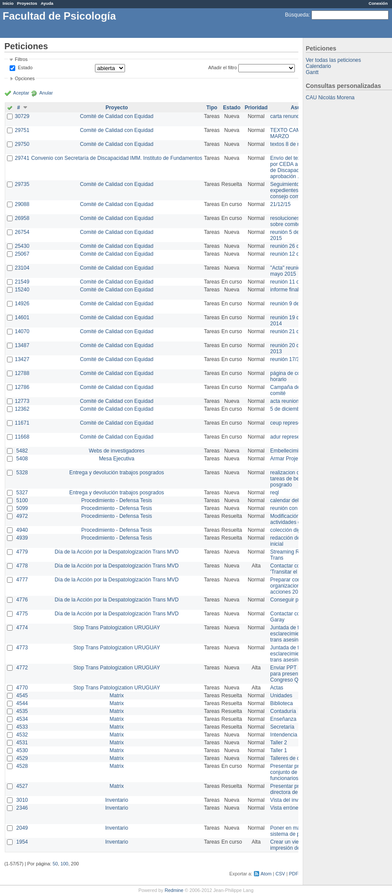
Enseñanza (283, 719)
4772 (22, 668)
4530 (22, 750)
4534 (22, 719)
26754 (22, 232)
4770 (22, 688)
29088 (22, 204)
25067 (22, 254)
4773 (22, 648)
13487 (22, 345)
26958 (22, 218)
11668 (22, 437)
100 (64, 863)
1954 (22, 842)
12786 (22, 387)
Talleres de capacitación (298, 758)
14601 (22, 317)
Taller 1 (278, 750)
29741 (22, 158)
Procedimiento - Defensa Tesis (116, 500)
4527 (22, 786)
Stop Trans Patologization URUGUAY (116, 628)
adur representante (292, 437)
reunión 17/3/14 (288, 359)
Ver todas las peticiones (333, 60)
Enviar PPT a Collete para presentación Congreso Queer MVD (296, 674)
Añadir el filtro (222, 67)
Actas (276, 688)
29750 (22, 144)
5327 (22, 493)
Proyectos (27, 3)
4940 (22, 530)
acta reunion (284, 401)
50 (55, 863)
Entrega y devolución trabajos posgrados (116, 472)
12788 (22, 373)
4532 (22, 735)
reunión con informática (297, 508)
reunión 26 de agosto (294, 246)
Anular (46, 92)
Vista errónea (285, 808)
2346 (22, 808)
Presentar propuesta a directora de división (296, 789)
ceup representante (292, 423)
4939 (22, 538)
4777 (22, 580)
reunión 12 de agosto (294, 254)
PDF (293, 873)
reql (274, 493)
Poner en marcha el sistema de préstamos (295, 831)
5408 (22, 459)
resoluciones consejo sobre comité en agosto (297, 221)
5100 (22, 500)
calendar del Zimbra (293, 500)
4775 (22, 614)
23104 (22, 268)
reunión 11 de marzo (294, 282)
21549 (22, 282)
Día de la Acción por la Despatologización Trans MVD (116, 552)
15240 (22, 290)
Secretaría (282, 727)
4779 (22, 552)
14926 (22, 304)
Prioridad (256, 108)
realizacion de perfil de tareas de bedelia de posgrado (296, 478)
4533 (22, 727)
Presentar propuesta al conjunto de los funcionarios (296, 772)
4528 (22, 766)
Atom (265, 873)
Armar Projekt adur (292, 459)
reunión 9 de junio (290, 304)
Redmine (174, 890)
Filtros (21, 59)
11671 (22, 423)
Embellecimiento (289, 451)
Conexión (378, 3)
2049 (22, 828)
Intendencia (283, 735)
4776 (22, 600)
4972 (22, 516)
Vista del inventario (292, 800)
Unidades (281, 695)
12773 (22, 401)
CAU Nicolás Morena (330, 98)
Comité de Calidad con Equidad (116, 116)
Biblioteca (281, 703)
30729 (22, 116)
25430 (22, 246)
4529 (22, 758)
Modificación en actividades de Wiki (292, 519)
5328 (22, 472)
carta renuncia (286, 116)
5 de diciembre (287, 409)
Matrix (116, 695)
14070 (22, 331)
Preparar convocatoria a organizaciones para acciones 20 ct (298, 586)
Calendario (318, 66)
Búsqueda (296, 15)
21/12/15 (280, 204)
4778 (22, 566)
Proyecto (116, 108)
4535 (22, 711)
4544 (22, 703)
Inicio (8, 3)
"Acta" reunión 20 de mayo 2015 (294, 271)
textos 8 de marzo (290, 144)
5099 (22, 508)
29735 (22, 184)
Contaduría (283, 711)
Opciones (25, 78)
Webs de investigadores (117, 451)
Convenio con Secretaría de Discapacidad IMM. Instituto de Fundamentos (116, 158)
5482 (22, 451)
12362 (22, 409)
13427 (22, 359)
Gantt (312, 72)
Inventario (116, 800)
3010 (22, 800)
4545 (22, 695)
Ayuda (47, 3)
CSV (280, 873)
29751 (22, 130)
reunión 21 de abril (291, 331)
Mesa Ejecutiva (116, 459)
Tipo (211, 108)
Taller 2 (278, 743)
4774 (22, 628)
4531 (22, 743)
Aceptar (21, 92)
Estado (25, 67)
